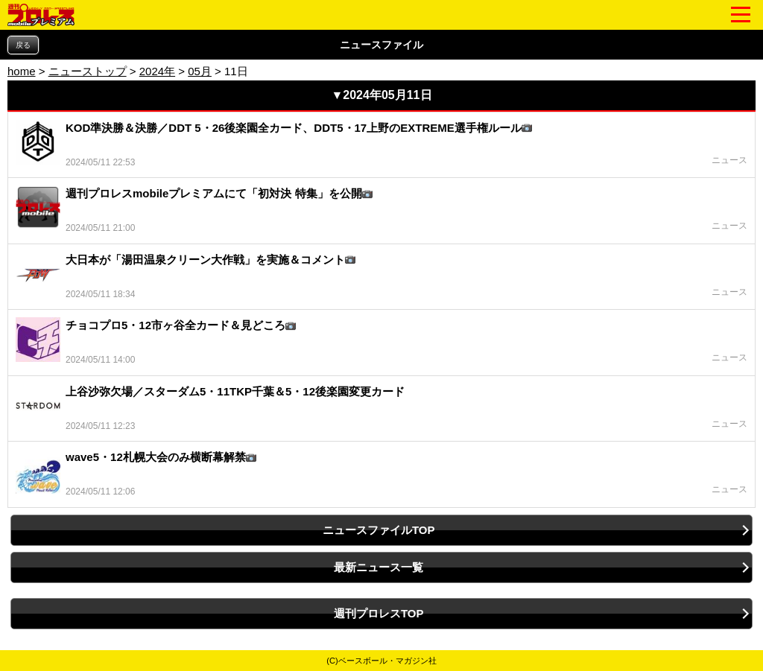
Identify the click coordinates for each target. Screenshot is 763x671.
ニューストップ (87, 71)
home (21, 71)
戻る (23, 45)
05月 (200, 71)
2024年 (157, 71)
